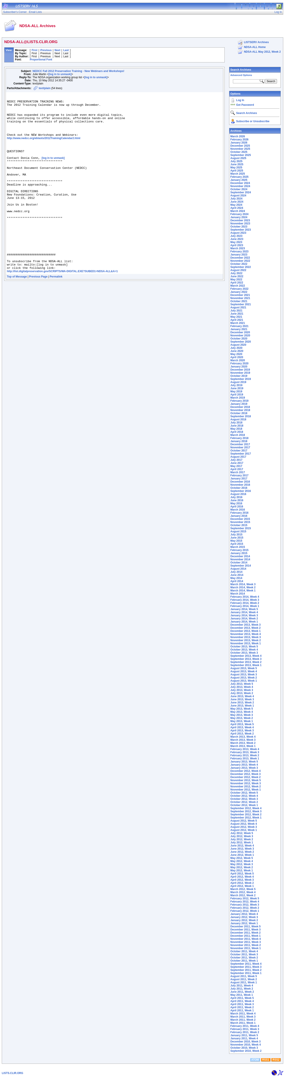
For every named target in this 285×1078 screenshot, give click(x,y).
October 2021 (238, 301)
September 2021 (240, 304)
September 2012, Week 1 (246, 817)
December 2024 (240, 183)
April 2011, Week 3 (242, 1004)
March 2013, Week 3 (243, 739)
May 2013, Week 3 (241, 715)
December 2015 (240, 519)
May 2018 (236, 428)
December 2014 (240, 556)
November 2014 (240, 559)
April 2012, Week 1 (242, 886)
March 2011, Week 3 (243, 1016)
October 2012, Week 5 (244, 792)
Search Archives (240, 69)
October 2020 (238, 338)
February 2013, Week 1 (244, 758)
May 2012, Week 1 (241, 870)
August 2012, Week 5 (243, 820)
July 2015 (236, 534)
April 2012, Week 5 (242, 873)
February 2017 (239, 475)
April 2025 (236, 170)
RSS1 (265, 1059)
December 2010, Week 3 (245, 1041)
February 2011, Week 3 (244, 1029)
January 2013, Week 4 (244, 764)
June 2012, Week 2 (242, 851)
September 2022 (240, 267)
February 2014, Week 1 (244, 606)
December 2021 (240, 295)
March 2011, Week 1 (243, 1022)
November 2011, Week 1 (245, 948)
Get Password (245, 104)
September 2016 (240, 491)
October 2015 (238, 525)
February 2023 (239, 251)
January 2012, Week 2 (244, 920)
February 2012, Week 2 (244, 907)
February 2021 (239, 326)
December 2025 (240, 145)
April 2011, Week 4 (242, 1001)
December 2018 (240, 407)
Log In (240, 100)
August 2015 (238, 531)
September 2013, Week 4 (246, 655)
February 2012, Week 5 (244, 898)
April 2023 (236, 245)
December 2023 (240, 220)
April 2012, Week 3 (242, 879)
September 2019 (240, 379)
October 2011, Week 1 (244, 960)
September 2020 (240, 341)
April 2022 (236, 282)
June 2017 (236, 463)
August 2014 (238, 568)
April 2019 (236, 394)
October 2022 (238, 264)
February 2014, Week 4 (244, 596)
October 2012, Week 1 (244, 805)
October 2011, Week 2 (244, 957)
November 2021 (240, 298)
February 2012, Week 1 (244, 910)
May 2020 (236, 354)
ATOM (255, 1059)
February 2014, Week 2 (244, 603)
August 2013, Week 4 (243, 671)
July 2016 (236, 497)
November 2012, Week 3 (245, 783)
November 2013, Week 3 (245, 637)
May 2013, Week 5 (241, 708)
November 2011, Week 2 (245, 945)
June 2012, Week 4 (242, 845)
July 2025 (236, 161)
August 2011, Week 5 (243, 976)
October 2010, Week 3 (244, 1047)
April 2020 (236, 357)
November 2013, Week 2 (245, 640)
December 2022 (240, 257)
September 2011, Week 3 (246, 966)
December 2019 (240, 369)
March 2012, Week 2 (243, 895)
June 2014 (236, 575)
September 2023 (240, 229)
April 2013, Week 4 (242, 727)
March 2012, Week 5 (243, 889)
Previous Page (38, 311)
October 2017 (238, 450)
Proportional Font (41, 59)
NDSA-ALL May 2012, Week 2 (262, 51)
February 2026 (239, 139)
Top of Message (17, 311)
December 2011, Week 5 (245, 926)
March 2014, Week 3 (243, 584)
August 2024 (238, 195)
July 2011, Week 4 (241, 985)
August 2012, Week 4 (243, 823)
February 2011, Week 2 (244, 1032)
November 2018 (240, 410)
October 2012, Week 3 (244, 799)
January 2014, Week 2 (244, 618)
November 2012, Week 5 (245, 780)
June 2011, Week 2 (242, 991)
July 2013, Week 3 (241, 690)
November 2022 (240, 260)
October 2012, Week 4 (244, 795)
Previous (46, 50)
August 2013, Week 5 (243, 668)
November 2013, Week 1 (245, 643)
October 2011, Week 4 (244, 951)
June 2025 (236, 164)
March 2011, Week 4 (243, 1013)
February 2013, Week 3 (244, 752)
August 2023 (238, 232)
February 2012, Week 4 (244, 901)
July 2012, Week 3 (241, 836)
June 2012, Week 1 (242, 854)
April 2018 (236, 431)
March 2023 (237, 248)
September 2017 (240, 453)
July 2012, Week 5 (241, 833)
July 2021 (236, 310)
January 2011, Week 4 (244, 1038)
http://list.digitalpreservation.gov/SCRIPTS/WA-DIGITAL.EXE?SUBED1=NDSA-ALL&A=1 (62, 305)
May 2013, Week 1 (241, 721)
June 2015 (236, 537)
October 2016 (238, 487)
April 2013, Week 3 (242, 730)
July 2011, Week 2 (241, 988)
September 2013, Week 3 (246, 659)
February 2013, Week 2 (244, 755)
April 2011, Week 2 (242, 1007)
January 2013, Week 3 (244, 767)
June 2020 (236, 351)
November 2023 (240, 223)
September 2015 (240, 528)
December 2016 (240, 481)
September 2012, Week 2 (246, 814)
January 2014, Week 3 (244, 615)
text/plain (45, 88)
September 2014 (240, 565)
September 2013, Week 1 (246, 665)
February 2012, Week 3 (244, 904)
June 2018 (236, 425)
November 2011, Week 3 (245, 942)
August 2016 (238, 494)
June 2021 (236, 313)
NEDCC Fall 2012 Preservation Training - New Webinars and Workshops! (78, 71)
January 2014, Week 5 (244, 609)
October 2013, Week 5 (244, 646)
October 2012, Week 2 (244, 802)
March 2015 (237, 547)
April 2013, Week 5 (242, 724)
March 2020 (237, 360)
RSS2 (276, 1059)
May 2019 (236, 391)
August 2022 (238, 270)
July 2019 (236, 385)
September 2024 (240, 192)
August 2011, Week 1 (243, 982)
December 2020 (240, 332)
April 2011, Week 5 (242, 998)
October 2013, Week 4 (244, 649)
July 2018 (236, 422)
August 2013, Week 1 (243, 680)
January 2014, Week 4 (244, 612)
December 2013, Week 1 (245, 631)
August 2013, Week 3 (243, 674)
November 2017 (240, 447)
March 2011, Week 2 (243, 1019)
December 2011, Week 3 (245, 929)
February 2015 (239, 550)
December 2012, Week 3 (245, 774)
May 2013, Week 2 (241, 718)
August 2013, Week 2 (243, 677)
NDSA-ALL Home (255, 47)
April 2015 (236, 543)
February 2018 (239, 438)
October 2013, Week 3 (244, 652)
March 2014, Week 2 (243, 587)
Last (66, 50)
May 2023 (236, 242)
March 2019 (237, 397)
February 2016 (239, 512)
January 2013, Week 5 (244, 761)
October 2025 (238, 152)
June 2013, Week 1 (242, 705)
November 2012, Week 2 (245, 786)
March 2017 (237, 472)
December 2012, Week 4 (245, 771)
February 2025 (239, 176)
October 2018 (238, 413)
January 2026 (238, 142)
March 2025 (237, 173)
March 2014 (237, 593)
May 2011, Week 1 (241, 994)
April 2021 (236, 319)
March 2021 (237, 323)
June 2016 (236, 500)
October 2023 (238, 226)
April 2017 (236, 469)
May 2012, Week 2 (241, 867)
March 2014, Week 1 (243, 590)
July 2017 (236, 459)
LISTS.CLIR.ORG (12, 1073)
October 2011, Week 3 (244, 954)
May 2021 (236, 316)
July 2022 (236, 273)
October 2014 (238, 562)
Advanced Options (241, 75)
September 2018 (240, 416)
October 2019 (238, 375)
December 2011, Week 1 (245, 935)
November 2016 (240, 484)
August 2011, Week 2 (243, 979)
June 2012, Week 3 (242, 848)
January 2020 (238, 366)
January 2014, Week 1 (244, 621)
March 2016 (237, 509)
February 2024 (239, 214)
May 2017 (236, 466)
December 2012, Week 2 (245, 777)
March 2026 (237, 136)
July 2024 (236, 198)
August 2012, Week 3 (243, 826)
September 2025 (240, 155)
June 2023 (236, 239)
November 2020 (240, 335)
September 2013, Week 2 (246, 662)
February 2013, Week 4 (244, 749)
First (34, 50)
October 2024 (238, 189)
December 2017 (240, 444)
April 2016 (236, 506)
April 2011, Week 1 (242, 1010)
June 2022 (236, 276)
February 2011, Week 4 (244, 1026)
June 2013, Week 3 (242, 699)
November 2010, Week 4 (245, 1044)
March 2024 (237, 211)
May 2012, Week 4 (241, 861)
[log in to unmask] (60, 74)
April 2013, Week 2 (242, 733)
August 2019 (238, 382)
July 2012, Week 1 (241, 842)
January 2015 (238, 553)
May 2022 (236, 279)
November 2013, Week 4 (245, 634)
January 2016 (238, 515)
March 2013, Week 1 (243, 746)
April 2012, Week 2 (242, 882)
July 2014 (236, 571)
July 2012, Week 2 (241, 839)
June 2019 (236, 388)
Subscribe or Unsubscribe (252, 121)
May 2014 (236, 578)
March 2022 (237, 285)
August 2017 (238, 456)
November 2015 (240, 522)
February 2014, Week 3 (244, 599)
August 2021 (238, 307)
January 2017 (238, 478)
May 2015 (236, 540)
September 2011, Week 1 (246, 973)
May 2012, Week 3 (241, 864)
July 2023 (236, 236)
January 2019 (238, 403)
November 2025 (240, 148)
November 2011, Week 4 (245, 938)
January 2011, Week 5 (244, 1035)
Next (57, 50)
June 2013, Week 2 (242, 702)
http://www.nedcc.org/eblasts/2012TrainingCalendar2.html (43, 146)
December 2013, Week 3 (245, 624)
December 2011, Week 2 (245, 932)
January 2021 (238, 329)
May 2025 (236, 167)
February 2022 (239, 288)
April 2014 (236, 581)
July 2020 (236, 347)
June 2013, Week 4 (242, 696)
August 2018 (238, 419)
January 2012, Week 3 (244, 917)
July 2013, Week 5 (241, 683)
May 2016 (236, 503)
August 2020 (238, 344)
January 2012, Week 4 (244, 914)
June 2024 (236, 201)
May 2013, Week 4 (241, 711)
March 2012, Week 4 (243, 892)
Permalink (56, 311)
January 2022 (238, 291)
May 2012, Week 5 (241, 858)
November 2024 (240, 186)
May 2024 (236, 204)
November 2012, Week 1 (245, 789)
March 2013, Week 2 (243, 743)
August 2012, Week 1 (243, 830)
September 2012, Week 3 (246, 811)
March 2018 (237, 435)
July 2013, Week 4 (241, 687)
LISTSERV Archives (256, 42)
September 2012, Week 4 (246, 808)
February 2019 (239, 400)
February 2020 (239, 363)
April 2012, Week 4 (242, 876)
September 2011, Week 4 (246, 963)
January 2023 (238, 254)
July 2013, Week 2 (241, 693)
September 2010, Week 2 (246, 1050)
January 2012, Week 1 (244, 923)
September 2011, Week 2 (246, 970)
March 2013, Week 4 (243, 736)
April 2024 (236, 208)
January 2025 (238, 180)
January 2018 (238, 441)
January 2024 (238, 217)
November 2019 (240, 372)
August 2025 (238, 158)
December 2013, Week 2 (245, 627)
